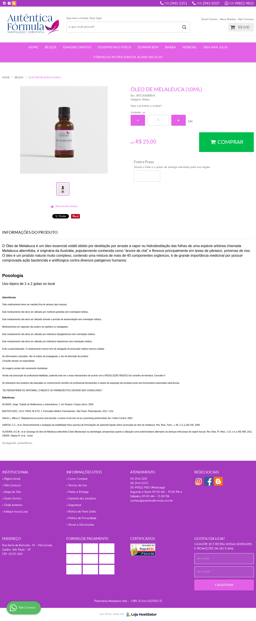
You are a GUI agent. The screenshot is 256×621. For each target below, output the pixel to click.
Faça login (96, 18)
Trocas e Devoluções (81, 525)
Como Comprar (78, 479)
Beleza (51, 47)
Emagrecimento (77, 47)
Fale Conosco (246, 19)
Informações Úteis (84, 472)
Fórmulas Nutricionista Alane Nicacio (128, 57)
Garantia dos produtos (82, 498)
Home (33, 47)
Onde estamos (13, 505)
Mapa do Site (12, 492)
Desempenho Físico (114, 47)
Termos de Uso (77, 485)
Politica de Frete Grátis (82, 511)
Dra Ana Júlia (215, 47)
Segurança (74, 505)
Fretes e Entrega (78, 492)
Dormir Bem (148, 47)
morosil (189, 47)
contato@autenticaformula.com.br (151, 500)
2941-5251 (176, 3)
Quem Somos (209, 19)
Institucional (15, 472)
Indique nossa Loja (16, 511)
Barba (170, 47)
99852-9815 (241, 3)
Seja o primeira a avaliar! (146, 106)
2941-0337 (208, 3)
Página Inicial (12, 479)
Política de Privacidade (82, 518)
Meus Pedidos (228, 19)
